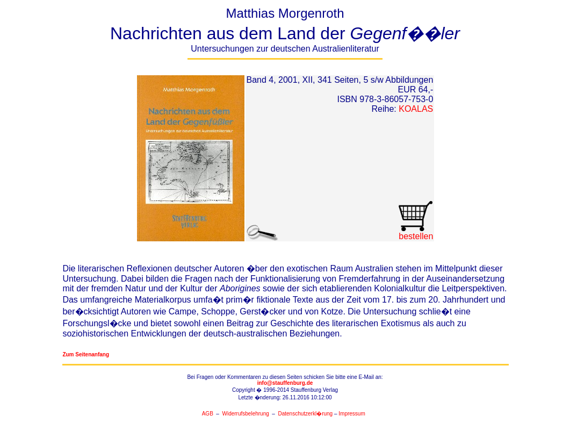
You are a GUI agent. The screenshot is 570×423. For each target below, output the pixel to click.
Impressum (351, 414)
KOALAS (416, 108)
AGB (207, 414)
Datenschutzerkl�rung (305, 414)
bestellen (415, 232)
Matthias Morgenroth (285, 33)
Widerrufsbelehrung (245, 414)
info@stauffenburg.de (285, 383)
